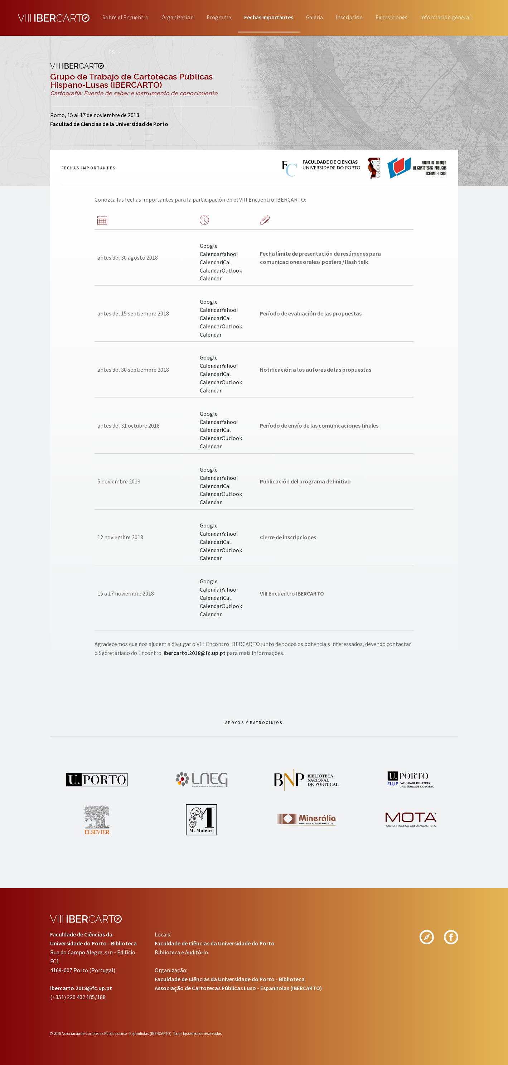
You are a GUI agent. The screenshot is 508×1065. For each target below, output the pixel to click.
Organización (183, 17)
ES (402, 52)
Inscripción (378, 17)
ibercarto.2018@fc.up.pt (195, 652)
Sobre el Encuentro (125, 17)
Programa (230, 17)
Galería (338, 17)
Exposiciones (426, 17)
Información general (355, 52)
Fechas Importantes (286, 17)
